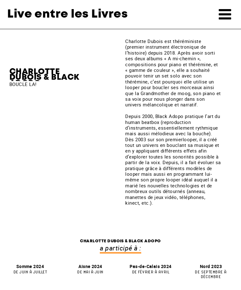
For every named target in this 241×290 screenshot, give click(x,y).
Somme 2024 (30, 268)
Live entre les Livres (67, 14)
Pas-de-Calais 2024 (151, 268)
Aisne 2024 (90, 268)
